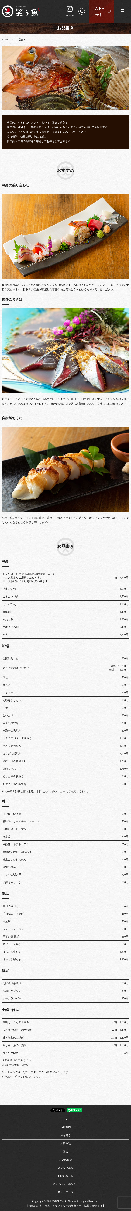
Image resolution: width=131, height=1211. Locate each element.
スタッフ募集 (66, 1167)
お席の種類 (65, 1159)
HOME (5, 39)
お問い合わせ (66, 1176)
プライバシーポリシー (65, 1184)
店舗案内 (65, 1127)
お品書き (65, 1135)
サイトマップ (66, 1192)
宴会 (65, 1151)
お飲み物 (65, 1143)
